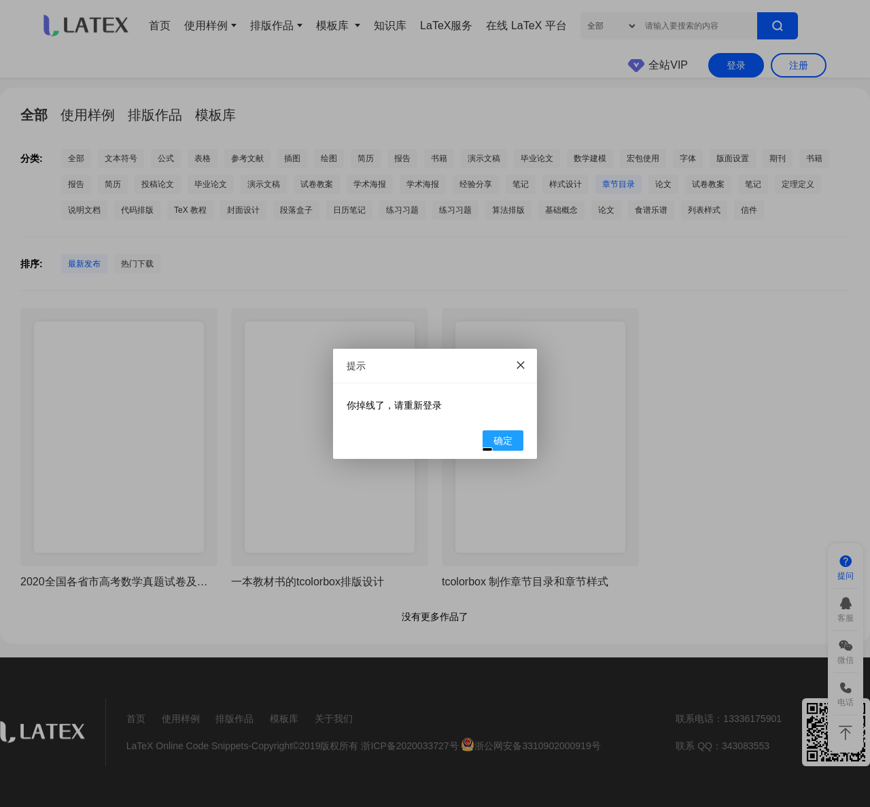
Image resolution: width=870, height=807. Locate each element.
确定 (497, 442)
